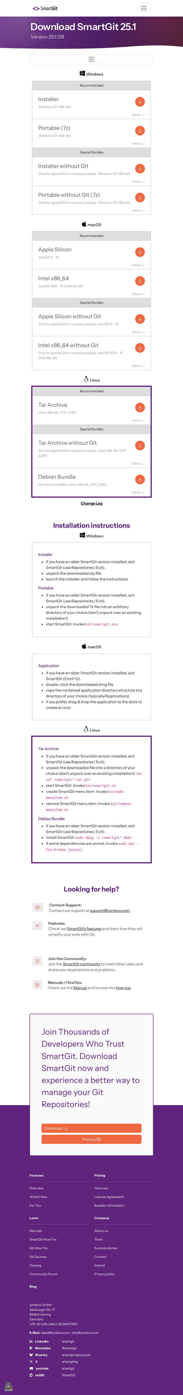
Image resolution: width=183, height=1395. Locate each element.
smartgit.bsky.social (76, 1355)
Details (136, 114)
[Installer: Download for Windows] (140, 102)
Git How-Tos (39, 1248)
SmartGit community (81, 964)
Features (36, 1175)
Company (101, 1218)
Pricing (99, 1175)
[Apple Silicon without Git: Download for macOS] (140, 319)
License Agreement (109, 1197)
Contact (100, 1257)
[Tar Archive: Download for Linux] (140, 407)
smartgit (68, 1341)
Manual (80, 987)
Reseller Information (109, 1205)
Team (98, 1239)
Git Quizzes (38, 1257)
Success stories (105, 1248)
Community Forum (44, 1274)
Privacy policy (104, 1274)
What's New (38, 1197)
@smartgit (69, 1348)
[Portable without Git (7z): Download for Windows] (140, 197)
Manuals (36, 1231)
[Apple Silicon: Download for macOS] (140, 252)
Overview (36, 1188)
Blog (33, 1286)
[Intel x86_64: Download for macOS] (140, 281)
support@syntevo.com (110, 910)
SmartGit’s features (84, 928)
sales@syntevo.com (55, 1333)
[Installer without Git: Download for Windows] (140, 168)
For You (35, 1205)
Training (35, 1265)
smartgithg (70, 1361)
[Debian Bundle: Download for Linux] (140, 479)
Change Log (92, 503)
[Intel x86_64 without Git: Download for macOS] (140, 348)
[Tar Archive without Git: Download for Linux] (140, 445)
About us (101, 1231)
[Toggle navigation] (144, 8)
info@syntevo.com (85, 1333)
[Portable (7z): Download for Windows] (140, 130)
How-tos (123, 987)
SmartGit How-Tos (43, 1239)
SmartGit (68, 1375)
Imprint (99, 1265)
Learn (34, 1218)
